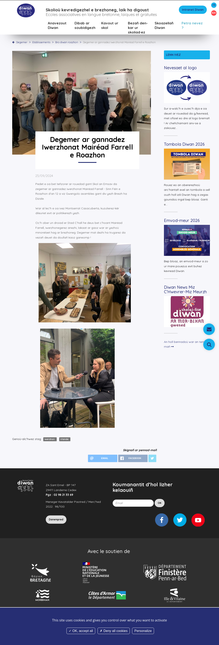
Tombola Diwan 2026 (184, 144)
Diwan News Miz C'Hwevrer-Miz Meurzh (185, 290)
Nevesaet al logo (180, 68)
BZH (214, 13)
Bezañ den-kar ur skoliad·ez (138, 28)
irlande (64, 440)
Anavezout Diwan (57, 25)
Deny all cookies (114, 631)
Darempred (56, 520)
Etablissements (41, 42)
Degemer (21, 42)
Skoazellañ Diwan (164, 25)
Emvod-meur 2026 (182, 221)
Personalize (143, 631)
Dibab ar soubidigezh (85, 25)
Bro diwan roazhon (67, 42)
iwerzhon (50, 440)
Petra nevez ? (192, 25)
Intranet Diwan (193, 10)
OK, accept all (81, 631)
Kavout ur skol (109, 25)
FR (214, 5)
